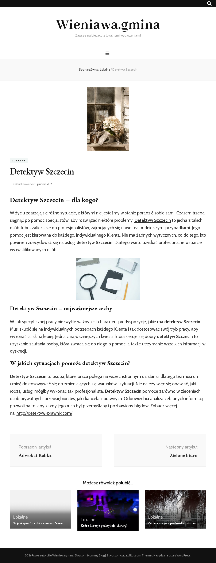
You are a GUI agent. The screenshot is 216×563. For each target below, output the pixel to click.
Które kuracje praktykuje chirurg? (104, 525)
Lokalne (19, 160)
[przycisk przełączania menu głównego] (107, 53)
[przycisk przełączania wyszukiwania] (209, 3)
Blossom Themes (141, 555)
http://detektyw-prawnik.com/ (44, 413)
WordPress (184, 555)
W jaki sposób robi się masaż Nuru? (38, 523)
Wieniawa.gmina (108, 25)
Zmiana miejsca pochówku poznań (172, 523)
